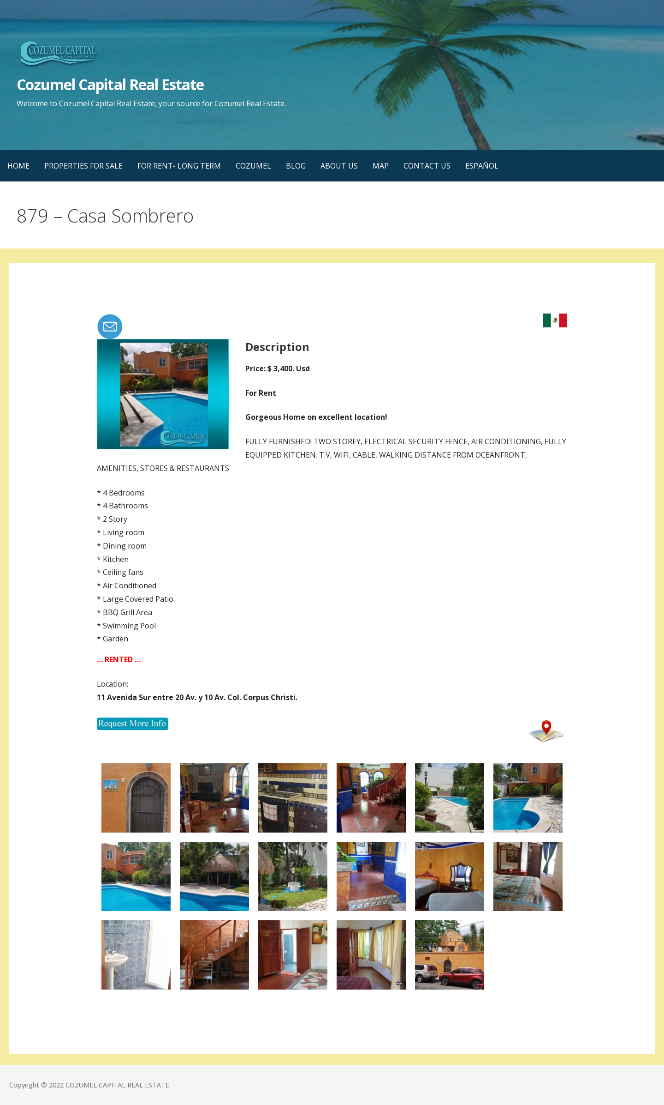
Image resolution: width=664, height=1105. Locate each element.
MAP (381, 166)
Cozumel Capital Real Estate (110, 84)
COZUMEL (253, 166)
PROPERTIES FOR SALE (83, 166)
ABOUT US (339, 166)
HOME (18, 166)
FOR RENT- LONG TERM (179, 166)
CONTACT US (427, 166)
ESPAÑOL (481, 166)
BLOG (296, 166)
